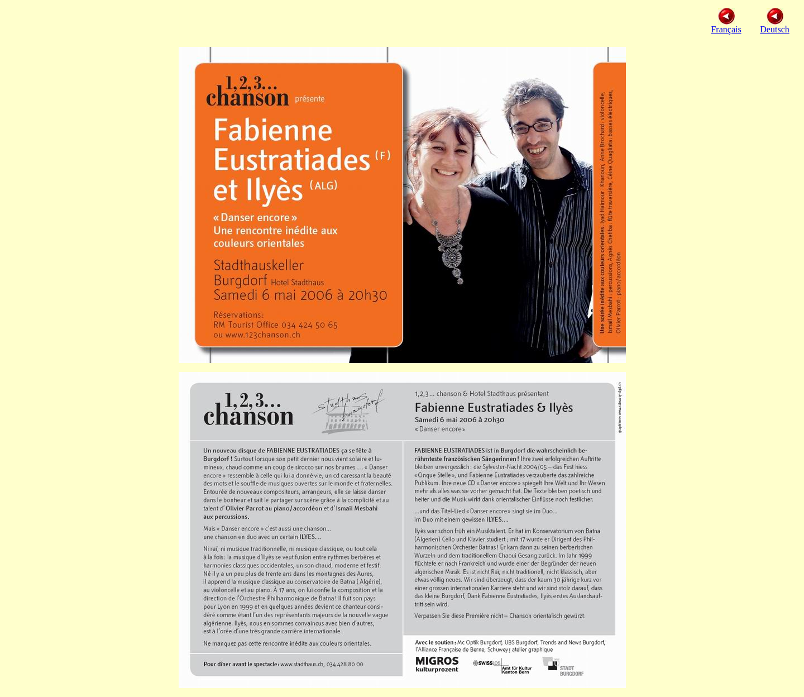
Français (726, 25)
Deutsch (774, 29)
